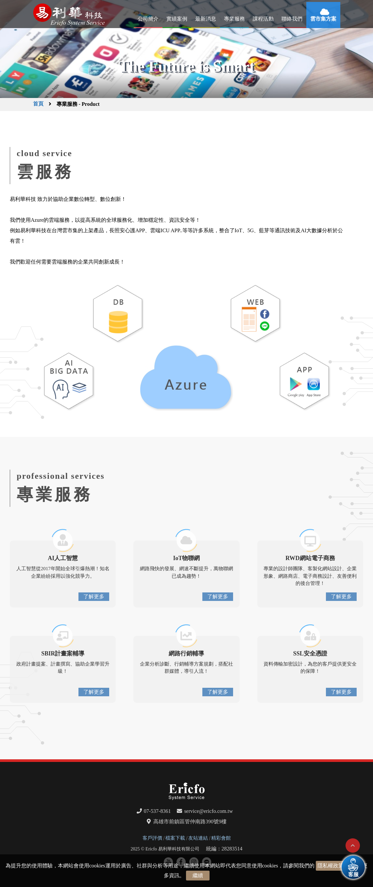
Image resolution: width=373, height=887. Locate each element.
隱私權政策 (330, 865)
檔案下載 (175, 838)
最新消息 (205, 19)
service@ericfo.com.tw (208, 811)
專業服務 (234, 19)
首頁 (38, 103)
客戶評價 (152, 838)
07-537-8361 (157, 811)
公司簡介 (148, 19)
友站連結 (198, 838)
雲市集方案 (323, 19)
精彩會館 (221, 838)
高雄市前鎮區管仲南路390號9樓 (190, 821)
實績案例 (176, 19)
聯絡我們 (291, 19)
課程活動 (263, 19)
